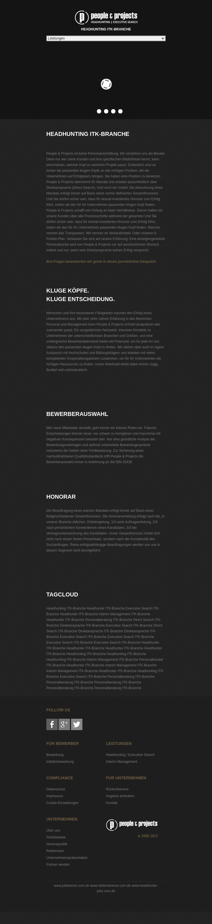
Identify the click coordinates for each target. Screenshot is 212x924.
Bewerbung (55, 755)
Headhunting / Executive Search (130, 755)
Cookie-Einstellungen (62, 803)
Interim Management (121, 762)
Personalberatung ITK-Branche (108, 620)
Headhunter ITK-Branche (105, 608)
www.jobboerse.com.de (71, 886)
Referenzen (55, 851)
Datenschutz (55, 789)
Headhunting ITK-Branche (106, 20)
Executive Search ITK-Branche (129, 625)
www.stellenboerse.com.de (110, 886)
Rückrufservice (117, 789)
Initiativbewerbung (60, 762)
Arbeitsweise (56, 837)
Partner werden (58, 865)
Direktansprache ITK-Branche (82, 625)
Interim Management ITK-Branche (124, 614)
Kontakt (112, 803)
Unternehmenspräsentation (67, 858)
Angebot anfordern (120, 796)
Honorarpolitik (56, 844)
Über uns (53, 830)
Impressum (54, 796)
